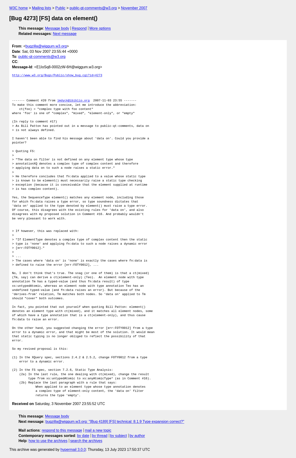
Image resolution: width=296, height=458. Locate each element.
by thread (100, 436)
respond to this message (62, 430)
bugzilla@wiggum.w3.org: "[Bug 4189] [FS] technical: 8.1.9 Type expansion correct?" (115, 422)
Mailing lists (41, 8)
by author (137, 436)
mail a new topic (98, 430)
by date (83, 436)
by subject (118, 436)
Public (60, 8)
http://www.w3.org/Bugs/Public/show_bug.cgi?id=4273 (57, 75)
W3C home (18, 8)
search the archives (86, 441)
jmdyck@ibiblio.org (73, 101)
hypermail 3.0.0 (73, 450)
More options (100, 28)
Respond (79, 28)
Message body (57, 28)
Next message (65, 34)
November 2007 (134, 8)
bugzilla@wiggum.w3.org (46, 46)
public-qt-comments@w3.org (93, 8)
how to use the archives (48, 441)
